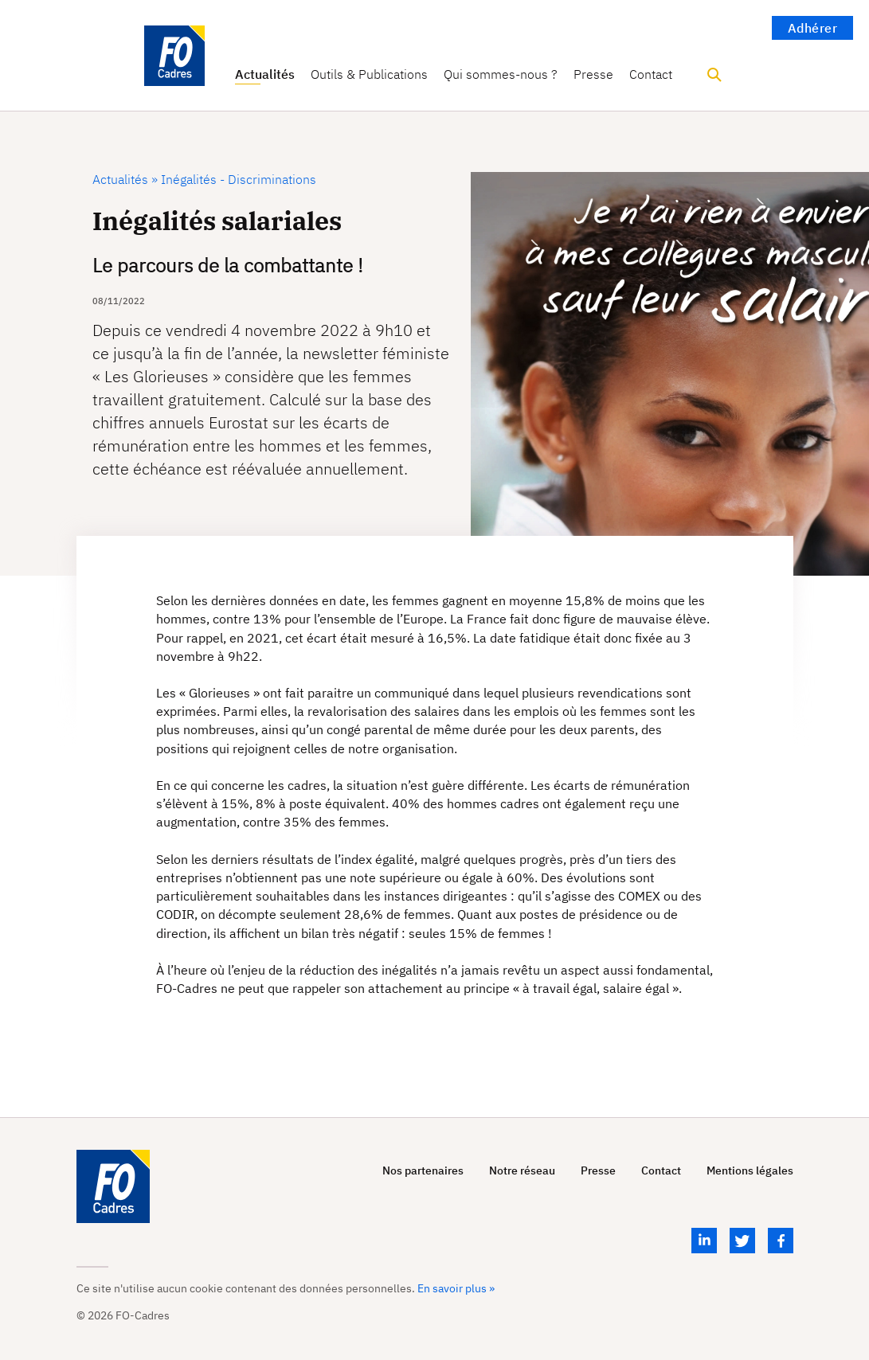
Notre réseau (522, 1171)
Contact (650, 74)
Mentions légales (750, 1171)
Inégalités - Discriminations (237, 179)
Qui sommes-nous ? (501, 74)
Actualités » (125, 179)
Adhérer (813, 28)
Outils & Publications (369, 74)
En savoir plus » (456, 1288)
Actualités (265, 74)
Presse (593, 74)
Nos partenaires (423, 1171)
